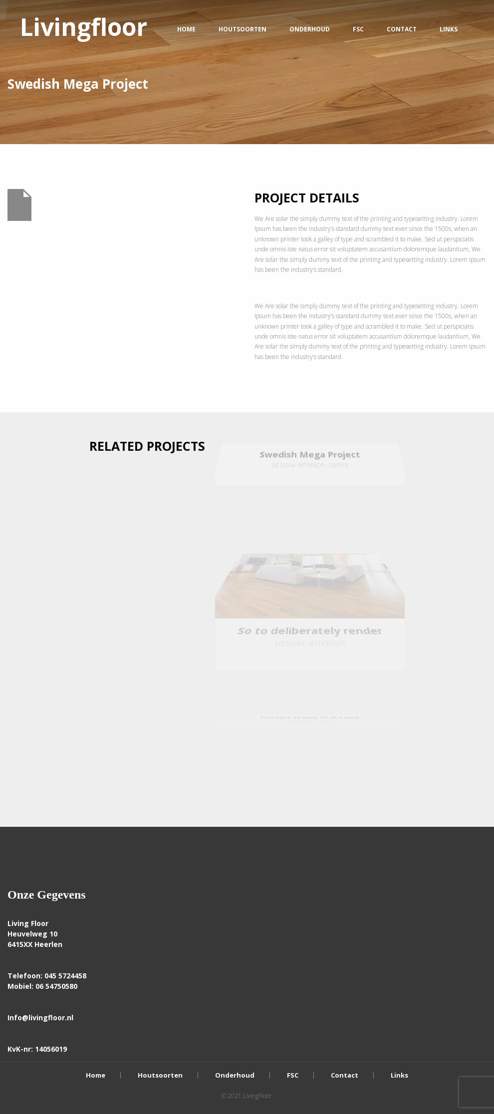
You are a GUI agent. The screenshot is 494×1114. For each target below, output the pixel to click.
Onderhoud (309, 29)
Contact (402, 29)
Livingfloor (83, 26)
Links (449, 29)
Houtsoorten (242, 29)
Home (186, 29)
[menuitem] (83, 29)
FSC (358, 29)
